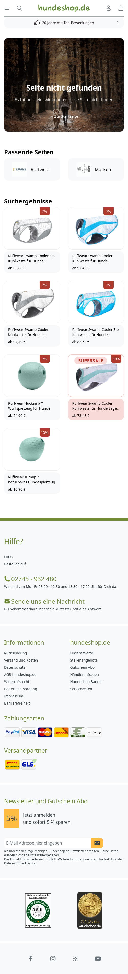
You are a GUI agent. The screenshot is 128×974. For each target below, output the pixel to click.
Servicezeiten (81, 688)
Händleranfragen (84, 674)
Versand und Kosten (21, 660)
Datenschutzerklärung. (20, 863)
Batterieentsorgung (20, 688)
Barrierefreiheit (17, 703)
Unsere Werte (81, 653)
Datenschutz (14, 667)
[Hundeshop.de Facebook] (30, 959)
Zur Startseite (64, 116)
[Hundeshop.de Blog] (75, 959)
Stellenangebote (84, 660)
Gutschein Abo (82, 667)
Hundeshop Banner (86, 681)
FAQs (8, 556)
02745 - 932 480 (30, 579)
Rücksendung (15, 653)
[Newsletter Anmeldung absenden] (97, 843)
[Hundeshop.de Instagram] (53, 959)
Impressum (13, 696)
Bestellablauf (15, 563)
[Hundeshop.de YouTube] (98, 959)
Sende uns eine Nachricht (44, 601)
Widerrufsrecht (16, 681)
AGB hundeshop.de (20, 674)
